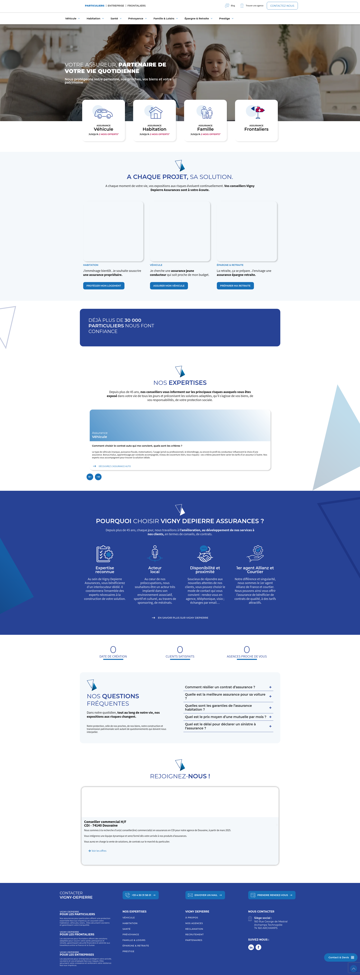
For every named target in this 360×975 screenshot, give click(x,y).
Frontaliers (136, 5)
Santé (127, 929)
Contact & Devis (339, 957)
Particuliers (94, 5)
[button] (90, 477)
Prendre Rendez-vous (272, 895)
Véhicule (129, 917)
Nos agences (194, 923)
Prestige (128, 951)
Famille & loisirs (134, 940)
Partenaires (193, 940)
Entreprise (116, 5)
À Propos (191, 917)
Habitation (130, 923)
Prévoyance (131, 934)
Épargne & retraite (136, 945)
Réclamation (194, 929)
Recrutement (194, 934)
